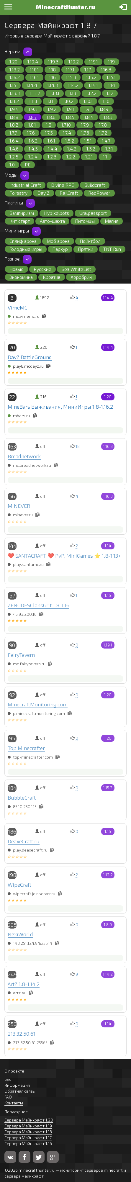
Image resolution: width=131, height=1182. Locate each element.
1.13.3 (14, 93)
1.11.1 (33, 101)
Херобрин (81, 277)
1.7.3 (85, 132)
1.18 (52, 69)
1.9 (86, 109)
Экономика (21, 277)
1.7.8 (103, 124)
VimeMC (17, 307)
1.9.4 (14, 109)
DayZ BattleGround (30, 357)
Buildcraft (94, 185)
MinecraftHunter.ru (65, 6)
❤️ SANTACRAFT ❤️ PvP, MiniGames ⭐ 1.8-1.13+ (64, 555)
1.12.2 (91, 93)
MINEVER (19, 505)
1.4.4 (52, 148)
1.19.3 (53, 61)
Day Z (43, 193)
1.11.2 (14, 101)
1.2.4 (32, 156)
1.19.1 (93, 61)
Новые (16, 269)
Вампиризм (21, 213)
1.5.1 (88, 140)
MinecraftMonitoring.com (38, 704)
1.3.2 (90, 148)
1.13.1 (54, 93)
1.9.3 (33, 109)
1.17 (87, 69)
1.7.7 (13, 132)
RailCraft (69, 193)
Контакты (13, 1102)
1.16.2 (14, 77)
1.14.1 (93, 85)
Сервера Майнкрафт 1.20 (28, 1119)
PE (27, 164)
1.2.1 (89, 156)
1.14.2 (73, 85)
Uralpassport (93, 213)
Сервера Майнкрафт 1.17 (28, 1137)
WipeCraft (19, 884)
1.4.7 (106, 140)
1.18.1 (34, 69)
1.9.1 (70, 109)
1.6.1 (51, 140)
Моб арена (58, 241)
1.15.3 (71, 77)
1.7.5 (49, 132)
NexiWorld (20, 934)
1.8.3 (108, 117)
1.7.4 (67, 132)
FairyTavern (21, 654)
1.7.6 (31, 132)
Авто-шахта (52, 221)
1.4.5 (33, 148)
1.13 (72, 93)
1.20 (13, 61)
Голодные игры (25, 249)
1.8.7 (32, 117)
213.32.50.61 (21, 1033)
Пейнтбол (90, 241)
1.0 (12, 164)
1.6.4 (14, 140)
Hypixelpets (56, 213)
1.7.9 (85, 124)
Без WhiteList (76, 269)
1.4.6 (14, 148)
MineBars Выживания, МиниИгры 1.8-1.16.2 (60, 406)
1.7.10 (66, 124)
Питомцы (85, 221)
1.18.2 (14, 69)
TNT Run (112, 249)
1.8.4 (89, 117)
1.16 (52, 77)
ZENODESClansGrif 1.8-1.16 (38, 605)
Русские (42, 269)
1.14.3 (52, 85)
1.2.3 (52, 156)
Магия (111, 221)
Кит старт (19, 221)
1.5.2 (69, 140)
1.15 (12, 85)
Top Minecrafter (26, 748)
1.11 (50, 101)
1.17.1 (70, 69)
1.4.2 (71, 148)
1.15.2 (91, 77)
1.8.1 (32, 124)
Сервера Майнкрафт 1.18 (28, 1131)
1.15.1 (111, 77)
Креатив (51, 277)
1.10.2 (68, 101)
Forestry (18, 193)
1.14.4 (31, 85)
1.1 (105, 156)
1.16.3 (106, 69)
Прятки (85, 249)
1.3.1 (109, 148)
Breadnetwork (24, 456)
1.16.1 (34, 77)
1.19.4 (32, 61)
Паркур (60, 249)
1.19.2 (73, 61)
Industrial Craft (25, 185)
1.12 (110, 93)
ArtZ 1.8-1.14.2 (24, 984)
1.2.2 (70, 156)
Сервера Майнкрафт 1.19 (28, 1125)
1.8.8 (13, 117)
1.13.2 (35, 93)
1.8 (48, 124)
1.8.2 (13, 124)
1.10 (106, 101)
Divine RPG (62, 185)
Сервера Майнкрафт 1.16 (28, 1143)
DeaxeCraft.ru (24, 841)
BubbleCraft (22, 797)
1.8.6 (51, 117)
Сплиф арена (23, 241)
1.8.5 (70, 117)
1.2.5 (13, 156)
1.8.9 (103, 109)
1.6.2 (33, 140)
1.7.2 (103, 132)
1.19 (111, 61)
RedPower (99, 193)
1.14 (111, 85)
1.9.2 (52, 109)
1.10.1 (88, 101)
